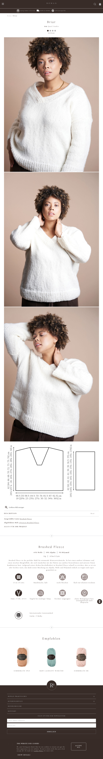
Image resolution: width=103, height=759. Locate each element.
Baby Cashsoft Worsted (52, 671)
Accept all (78, 746)
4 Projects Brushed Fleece (29, 523)
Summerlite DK (81, 671)
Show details (24, 755)
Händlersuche (15, 706)
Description (49, 513)
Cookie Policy (38, 751)
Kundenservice (15, 701)
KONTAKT (12, 711)
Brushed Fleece (26, 519)
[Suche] (95, 4)
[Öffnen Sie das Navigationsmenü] (3, 4)
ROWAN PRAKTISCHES (17, 696)
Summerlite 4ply (22, 671)
